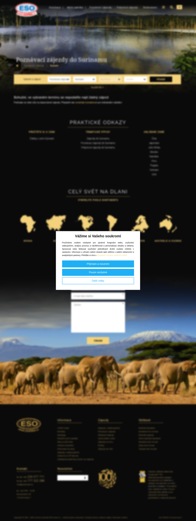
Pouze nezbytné (98, 272)
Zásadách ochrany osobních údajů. (112, 255)
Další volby (98, 280)
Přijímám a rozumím (98, 264)
